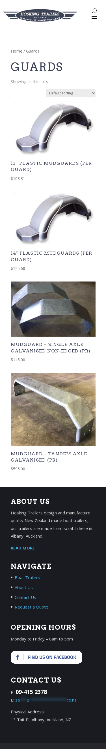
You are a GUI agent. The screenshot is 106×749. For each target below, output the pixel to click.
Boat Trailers (27, 577)
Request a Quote (31, 607)
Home (16, 51)
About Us (24, 587)
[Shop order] (71, 93)
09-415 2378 (31, 692)
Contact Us (25, 597)
